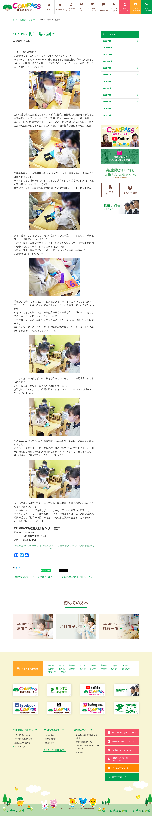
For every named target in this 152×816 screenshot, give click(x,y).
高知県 (104, 665)
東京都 (93, 669)
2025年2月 (107, 115)
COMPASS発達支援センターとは (87, 736)
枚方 (18, 567)
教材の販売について (84, 742)
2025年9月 (107, 68)
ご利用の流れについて (23, 739)
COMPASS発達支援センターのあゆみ (87, 747)
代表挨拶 (79, 752)
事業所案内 (60, 7)
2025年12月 (108, 48)
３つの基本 (49, 735)
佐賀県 (114, 669)
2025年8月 (107, 75)
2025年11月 (108, 54)
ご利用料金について (22, 735)
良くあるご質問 (20, 747)
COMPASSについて (81, 7)
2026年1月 (107, 41)
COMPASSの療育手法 (92, 7)
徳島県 (72, 669)
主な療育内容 (50, 739)
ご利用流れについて (110, 190)
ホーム (49, 7)
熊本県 (62, 669)
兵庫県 (93, 665)
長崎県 (83, 669)
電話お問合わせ (146, 7)
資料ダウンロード (124, 7)
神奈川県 (52, 672)
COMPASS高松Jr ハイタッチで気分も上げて (33, 577)
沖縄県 (64, 672)
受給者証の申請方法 (22, 743)
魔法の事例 (49, 743)
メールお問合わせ (135, 7)
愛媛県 (51, 669)
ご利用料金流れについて (70, 7)
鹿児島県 (126, 669)
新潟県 (104, 669)
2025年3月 (107, 109)
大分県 (114, 665)
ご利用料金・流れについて (25, 730)
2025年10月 (108, 61)
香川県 (62, 665)
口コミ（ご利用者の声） (54, 750)
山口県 (125, 665)
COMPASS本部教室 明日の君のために (78, 577)
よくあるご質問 (114, 7)
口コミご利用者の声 (103, 7)
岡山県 (51, 665)
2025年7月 (107, 82)
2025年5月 (107, 95)
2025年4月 (107, 102)
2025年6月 (107, 88)
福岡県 (72, 665)
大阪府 (83, 665)
